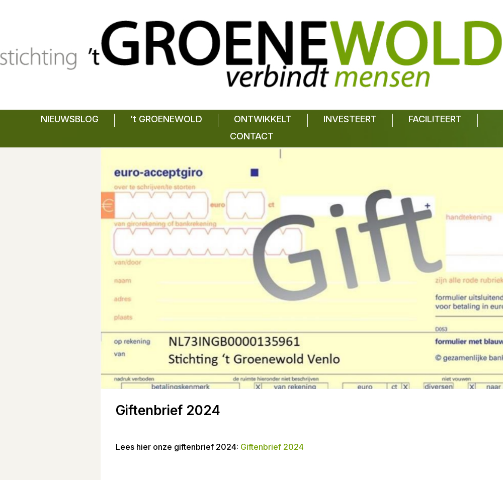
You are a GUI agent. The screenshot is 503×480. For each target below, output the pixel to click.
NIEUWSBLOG (70, 119)
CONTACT (252, 136)
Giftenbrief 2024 (272, 447)
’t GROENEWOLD (166, 119)
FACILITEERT (435, 119)
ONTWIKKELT (263, 119)
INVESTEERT (350, 119)
